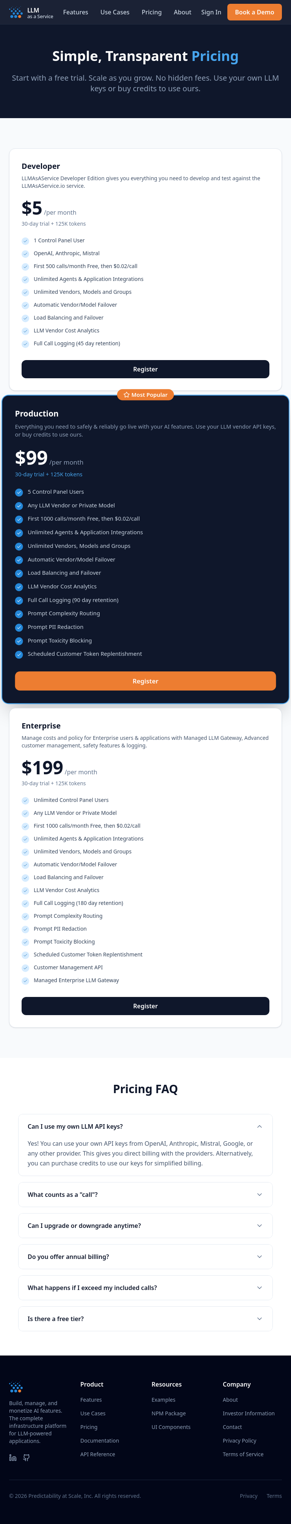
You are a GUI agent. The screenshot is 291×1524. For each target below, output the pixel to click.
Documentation (99, 1440)
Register (145, 369)
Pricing (152, 12)
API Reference (97, 1454)
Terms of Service (243, 1454)
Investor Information (249, 1413)
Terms (274, 1495)
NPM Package (169, 1413)
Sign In (211, 12)
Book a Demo (254, 12)
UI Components (171, 1426)
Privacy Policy (239, 1440)
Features (75, 12)
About (182, 12)
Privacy (249, 1495)
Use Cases (115, 12)
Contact (232, 1426)
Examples (163, 1399)
